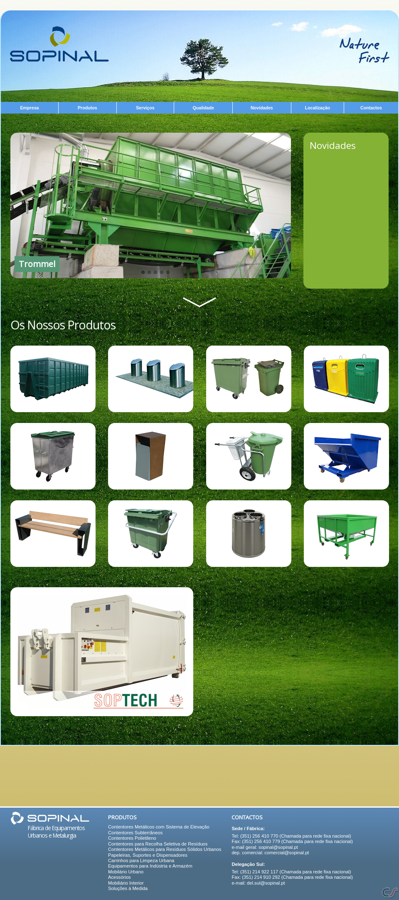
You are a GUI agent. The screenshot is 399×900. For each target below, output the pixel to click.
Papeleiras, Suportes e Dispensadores (147, 855)
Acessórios (119, 877)
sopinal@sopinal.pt (278, 847)
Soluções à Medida (128, 888)
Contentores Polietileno (132, 838)
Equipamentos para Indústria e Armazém (150, 865)
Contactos (247, 817)
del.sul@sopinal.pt (266, 882)
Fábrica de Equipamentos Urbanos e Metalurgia (56, 831)
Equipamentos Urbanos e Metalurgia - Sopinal (59, 44)
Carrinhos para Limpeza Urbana (141, 860)
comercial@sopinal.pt (286, 852)
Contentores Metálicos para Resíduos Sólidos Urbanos (164, 849)
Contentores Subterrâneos (135, 832)
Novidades (333, 145)
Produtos (122, 817)
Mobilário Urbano (125, 871)
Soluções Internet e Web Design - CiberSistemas (390, 893)
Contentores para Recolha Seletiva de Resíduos (157, 843)
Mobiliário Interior (126, 882)
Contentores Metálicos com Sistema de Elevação (158, 826)
